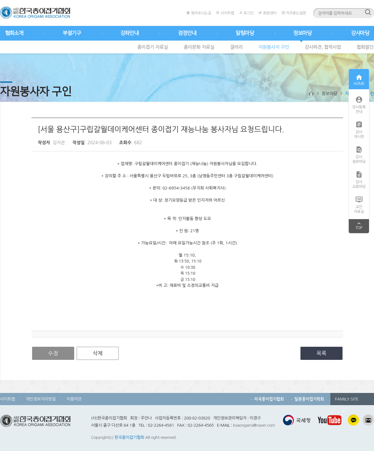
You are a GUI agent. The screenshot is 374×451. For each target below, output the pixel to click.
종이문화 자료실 (199, 47)
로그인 (246, 13)
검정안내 (187, 33)
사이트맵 (225, 13)
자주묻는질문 (293, 13)
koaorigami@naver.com (254, 425)
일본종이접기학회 (309, 399)
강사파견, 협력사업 (323, 47)
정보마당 (302, 33)
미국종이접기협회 (269, 399)
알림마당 (245, 33)
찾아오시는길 (198, 13)
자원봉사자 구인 (273, 47)
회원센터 (267, 13)
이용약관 (74, 399)
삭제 (98, 353)
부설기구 (72, 33)
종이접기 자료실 (152, 47)
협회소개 (14, 33)
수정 (53, 353)
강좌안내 (129, 33)
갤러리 (236, 47)
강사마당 (360, 33)
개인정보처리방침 (41, 399)
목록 (322, 353)
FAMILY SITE (346, 401)
